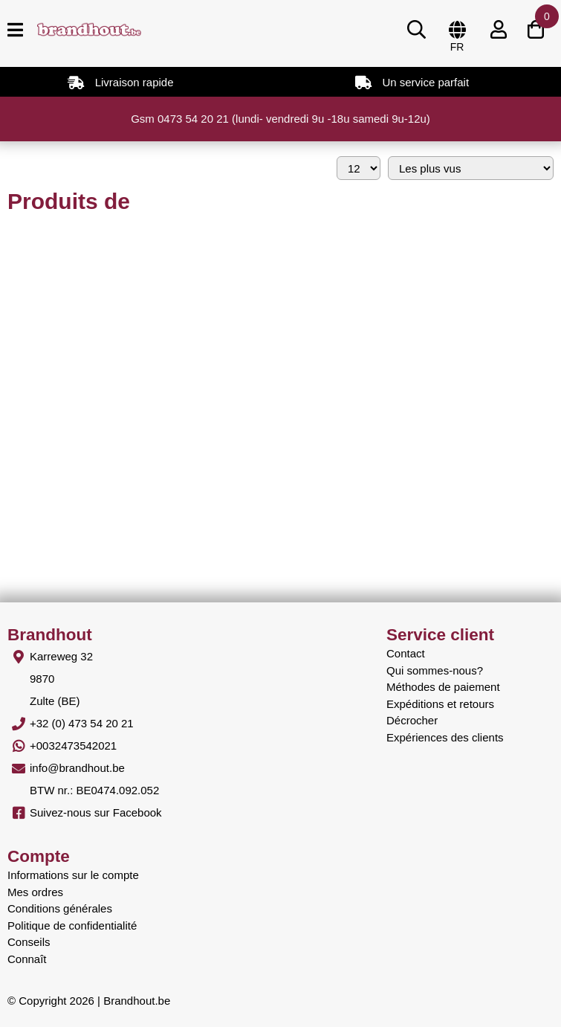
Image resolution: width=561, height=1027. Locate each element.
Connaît (27, 959)
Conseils (29, 942)
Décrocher (412, 720)
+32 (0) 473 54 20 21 (82, 723)
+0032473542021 (73, 745)
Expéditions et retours (440, 704)
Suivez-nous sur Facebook (96, 812)
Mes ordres (35, 892)
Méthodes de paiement (443, 686)
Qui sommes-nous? (434, 670)
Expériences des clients (445, 737)
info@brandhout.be (77, 768)
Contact (405, 653)
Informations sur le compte (73, 875)
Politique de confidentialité (72, 925)
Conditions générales (59, 908)
